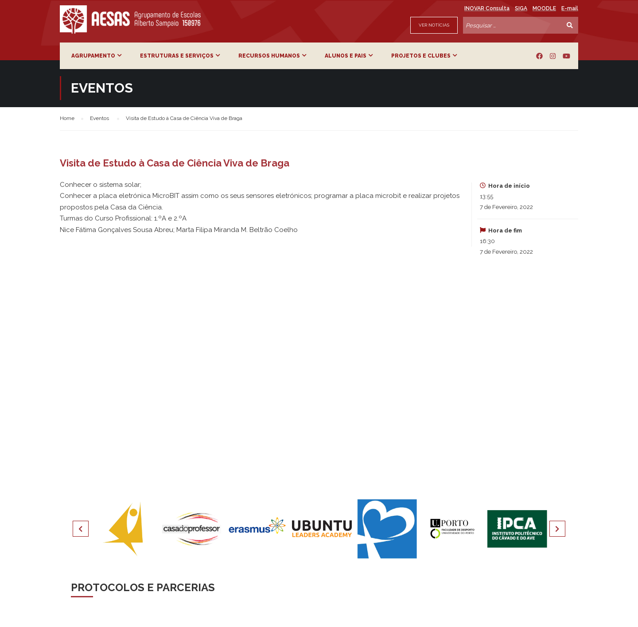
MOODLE (544, 8)
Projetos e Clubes (421, 56)
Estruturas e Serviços (177, 56)
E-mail (569, 8)
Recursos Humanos (269, 56)
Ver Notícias (434, 25)
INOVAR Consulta (487, 8)
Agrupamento (93, 56)
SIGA (521, 8)
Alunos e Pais (345, 56)
